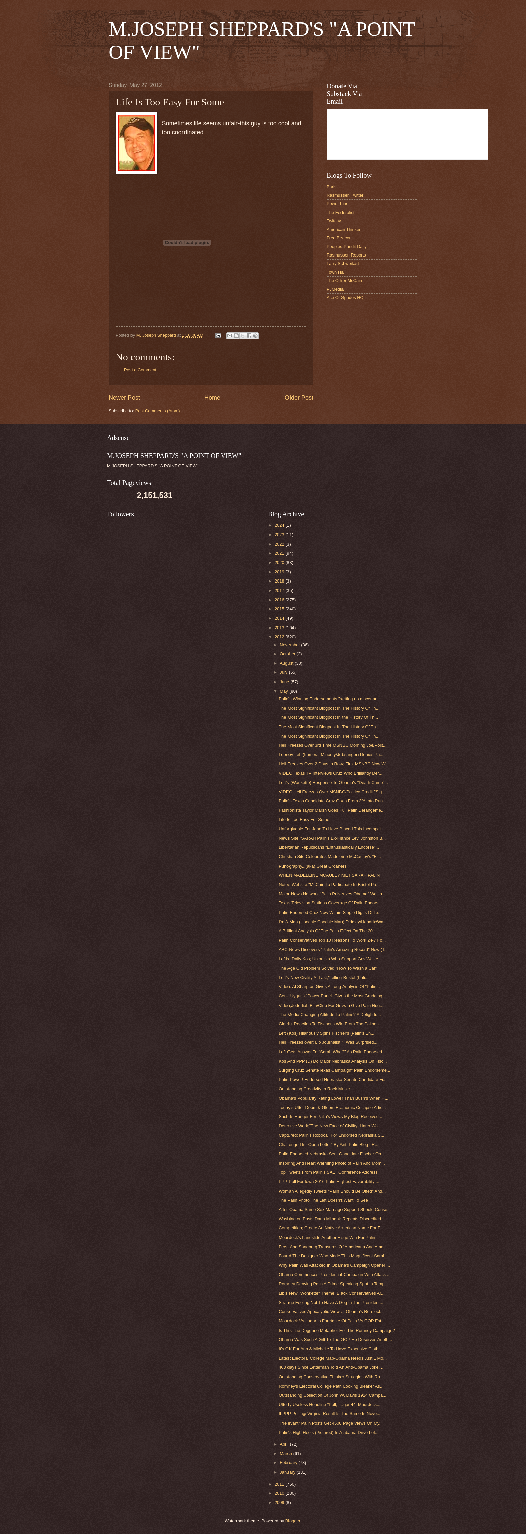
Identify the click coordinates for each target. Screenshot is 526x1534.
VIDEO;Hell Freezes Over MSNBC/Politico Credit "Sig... (332, 791)
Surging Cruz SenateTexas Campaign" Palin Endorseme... (334, 1070)
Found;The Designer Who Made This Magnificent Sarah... (334, 1255)
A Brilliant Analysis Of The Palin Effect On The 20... (327, 930)
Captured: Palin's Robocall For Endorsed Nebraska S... (331, 1135)
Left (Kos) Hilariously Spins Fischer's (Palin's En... (326, 1033)
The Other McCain (344, 280)
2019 (280, 571)
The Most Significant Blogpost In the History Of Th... (328, 717)
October (288, 653)
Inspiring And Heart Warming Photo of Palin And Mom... (332, 1163)
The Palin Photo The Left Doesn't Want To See (323, 1200)
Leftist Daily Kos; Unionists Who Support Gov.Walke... (330, 958)
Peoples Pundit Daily (347, 246)
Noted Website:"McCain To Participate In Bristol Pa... (329, 884)
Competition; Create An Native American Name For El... (332, 1227)
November (290, 644)
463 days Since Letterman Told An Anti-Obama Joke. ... (331, 1367)
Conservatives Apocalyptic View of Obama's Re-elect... (331, 1311)
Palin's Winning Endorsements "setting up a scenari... (330, 698)
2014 (280, 618)
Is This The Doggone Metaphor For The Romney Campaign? (337, 1330)
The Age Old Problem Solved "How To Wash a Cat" (328, 968)
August (287, 663)
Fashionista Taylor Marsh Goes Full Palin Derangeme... (331, 810)
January (288, 1472)
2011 (280, 1484)
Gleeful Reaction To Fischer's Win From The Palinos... (330, 1023)
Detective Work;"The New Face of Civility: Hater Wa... (330, 1125)
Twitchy (334, 220)
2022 (280, 544)
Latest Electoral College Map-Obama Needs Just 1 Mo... (333, 1358)
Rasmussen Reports (346, 255)
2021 (280, 553)
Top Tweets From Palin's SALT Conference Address (328, 1172)
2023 (280, 534)
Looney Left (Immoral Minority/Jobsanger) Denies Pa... (331, 754)
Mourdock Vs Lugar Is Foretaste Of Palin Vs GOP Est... (332, 1320)
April (285, 1444)
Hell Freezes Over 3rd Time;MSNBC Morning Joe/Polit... (332, 745)
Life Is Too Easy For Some (304, 819)
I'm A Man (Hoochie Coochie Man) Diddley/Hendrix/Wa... (333, 921)
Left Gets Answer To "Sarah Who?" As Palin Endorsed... (332, 1051)
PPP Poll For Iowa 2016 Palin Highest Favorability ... (329, 1181)
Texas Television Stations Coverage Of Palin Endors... (330, 902)
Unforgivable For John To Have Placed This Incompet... (331, 828)
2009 (280, 1502)
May (284, 691)
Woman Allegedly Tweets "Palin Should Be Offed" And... (332, 1191)
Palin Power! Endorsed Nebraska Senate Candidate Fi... (332, 1079)
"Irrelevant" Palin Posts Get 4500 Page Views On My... (331, 1423)
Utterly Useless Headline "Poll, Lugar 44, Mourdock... (329, 1404)
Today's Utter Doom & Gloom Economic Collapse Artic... (332, 1107)
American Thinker (344, 229)
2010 (280, 1493)
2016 (280, 599)
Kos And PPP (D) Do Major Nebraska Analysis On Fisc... (333, 1061)
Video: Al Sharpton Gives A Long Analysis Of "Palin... (329, 986)
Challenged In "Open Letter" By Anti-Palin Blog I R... (328, 1144)
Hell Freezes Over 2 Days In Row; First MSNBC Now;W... (334, 763)
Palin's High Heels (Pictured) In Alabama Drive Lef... (328, 1432)
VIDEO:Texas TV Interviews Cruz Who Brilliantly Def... (330, 773)
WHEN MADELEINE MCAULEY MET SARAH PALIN (329, 875)
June (285, 681)
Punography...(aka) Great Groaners (313, 866)
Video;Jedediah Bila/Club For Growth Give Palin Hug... (331, 1005)
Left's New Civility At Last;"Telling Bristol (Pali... (323, 977)
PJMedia (335, 289)
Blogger (292, 1520)
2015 (280, 608)
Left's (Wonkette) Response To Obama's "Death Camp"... (333, 782)
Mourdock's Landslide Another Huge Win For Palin (327, 1237)
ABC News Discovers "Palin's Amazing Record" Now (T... (333, 949)
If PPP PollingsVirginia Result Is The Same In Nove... (329, 1413)
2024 (280, 525)
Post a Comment (140, 369)
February (289, 1462)
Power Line (337, 203)
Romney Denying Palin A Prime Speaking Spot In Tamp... (333, 1283)
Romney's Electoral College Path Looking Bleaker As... (331, 1386)
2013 (280, 627)
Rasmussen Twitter (345, 195)
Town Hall (336, 272)
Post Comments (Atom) (157, 410)
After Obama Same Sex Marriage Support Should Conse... (335, 1209)
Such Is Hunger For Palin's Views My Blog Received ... (331, 1116)
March (286, 1453)
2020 (280, 562)
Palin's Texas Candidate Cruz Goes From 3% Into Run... (332, 800)
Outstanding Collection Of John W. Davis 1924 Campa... (332, 1395)
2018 (280, 581)
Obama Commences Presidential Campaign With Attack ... (334, 1274)
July (284, 672)
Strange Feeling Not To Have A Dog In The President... (331, 1302)
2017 (280, 590)
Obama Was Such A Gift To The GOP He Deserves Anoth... (335, 1339)
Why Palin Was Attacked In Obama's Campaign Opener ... (334, 1265)
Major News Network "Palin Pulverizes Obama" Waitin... (332, 893)
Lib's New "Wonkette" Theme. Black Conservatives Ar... (331, 1293)
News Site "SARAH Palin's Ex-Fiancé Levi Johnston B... (332, 838)
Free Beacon (339, 237)
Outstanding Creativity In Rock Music (314, 1088)
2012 (280, 636)
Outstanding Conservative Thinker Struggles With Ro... (331, 1376)
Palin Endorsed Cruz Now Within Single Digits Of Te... (330, 912)
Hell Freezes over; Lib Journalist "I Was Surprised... (328, 1042)
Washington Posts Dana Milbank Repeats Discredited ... (332, 1218)
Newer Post (124, 397)
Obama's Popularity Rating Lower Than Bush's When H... (333, 1098)
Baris (331, 186)
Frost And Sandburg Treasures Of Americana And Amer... (333, 1246)
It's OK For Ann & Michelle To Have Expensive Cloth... (330, 1348)
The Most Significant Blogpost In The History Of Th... (329, 708)
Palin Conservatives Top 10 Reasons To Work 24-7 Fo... (332, 940)
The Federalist (340, 212)
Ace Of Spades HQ (345, 297)
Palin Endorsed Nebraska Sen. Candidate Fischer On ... (332, 1153)
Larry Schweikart (343, 263)
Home (212, 397)
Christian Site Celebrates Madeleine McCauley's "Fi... (330, 856)
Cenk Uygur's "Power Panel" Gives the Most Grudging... (332, 995)
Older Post (299, 397)
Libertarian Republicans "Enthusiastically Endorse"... (329, 847)
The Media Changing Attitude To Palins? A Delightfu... (330, 1014)
